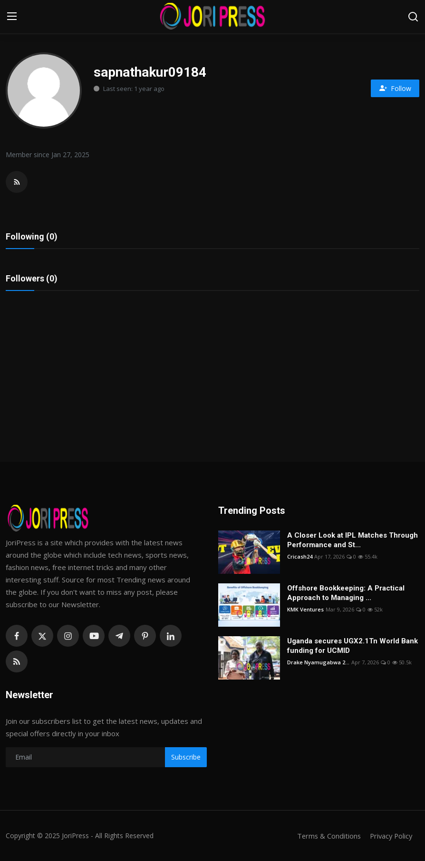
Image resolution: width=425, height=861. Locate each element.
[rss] (17, 661)
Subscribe (186, 756)
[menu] (12, 16)
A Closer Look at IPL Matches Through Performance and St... (352, 540)
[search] (413, 16)
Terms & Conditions (325, 836)
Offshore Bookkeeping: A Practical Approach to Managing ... (346, 593)
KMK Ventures (305, 609)
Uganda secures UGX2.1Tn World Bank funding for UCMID (352, 646)
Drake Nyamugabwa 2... (318, 662)
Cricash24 (299, 556)
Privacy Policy (389, 836)
